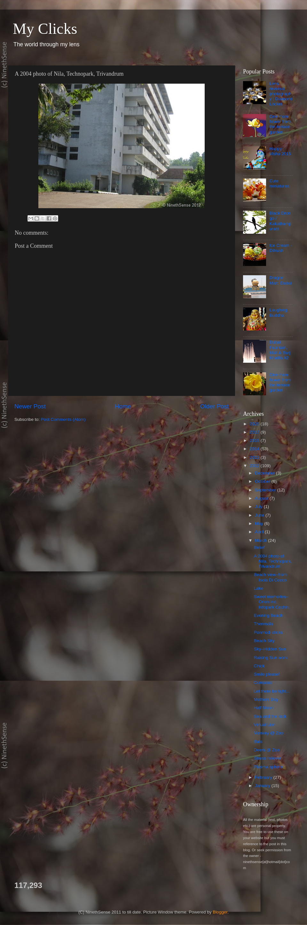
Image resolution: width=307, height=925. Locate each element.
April (260, 531)
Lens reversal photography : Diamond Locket (280, 94)
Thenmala (263, 623)
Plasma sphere (268, 766)
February (264, 777)
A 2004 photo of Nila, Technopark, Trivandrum (273, 561)
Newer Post (30, 406)
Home (123, 406)
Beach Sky (264, 640)
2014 (255, 448)
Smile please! (267, 674)
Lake (258, 588)
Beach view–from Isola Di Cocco (270, 577)
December (265, 473)
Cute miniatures (279, 183)
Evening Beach (268, 615)
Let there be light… (272, 691)
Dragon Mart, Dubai (280, 280)
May (259, 523)
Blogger (220, 912)
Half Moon (264, 707)
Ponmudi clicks (268, 632)
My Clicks (45, 28)
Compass (263, 682)
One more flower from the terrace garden (280, 124)
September (266, 490)
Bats (258, 741)
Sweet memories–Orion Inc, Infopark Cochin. (272, 601)
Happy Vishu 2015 (280, 151)
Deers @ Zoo (266, 749)
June (260, 515)
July (259, 506)
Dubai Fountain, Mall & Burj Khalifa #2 (279, 350)
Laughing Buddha (278, 312)
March (261, 540)
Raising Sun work (270, 657)
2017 (255, 432)
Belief (259, 547)
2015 (255, 440)
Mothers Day (266, 699)
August (262, 498)
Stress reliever (267, 758)
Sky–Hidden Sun (270, 649)
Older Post (214, 406)
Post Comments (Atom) (63, 419)
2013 (255, 457)
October (263, 481)
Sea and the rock (270, 716)
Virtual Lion (264, 724)
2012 (255, 465)
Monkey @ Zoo (268, 733)
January (263, 785)
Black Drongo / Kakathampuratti (280, 221)
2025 (255, 423)
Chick (259, 665)
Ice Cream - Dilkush (280, 248)
